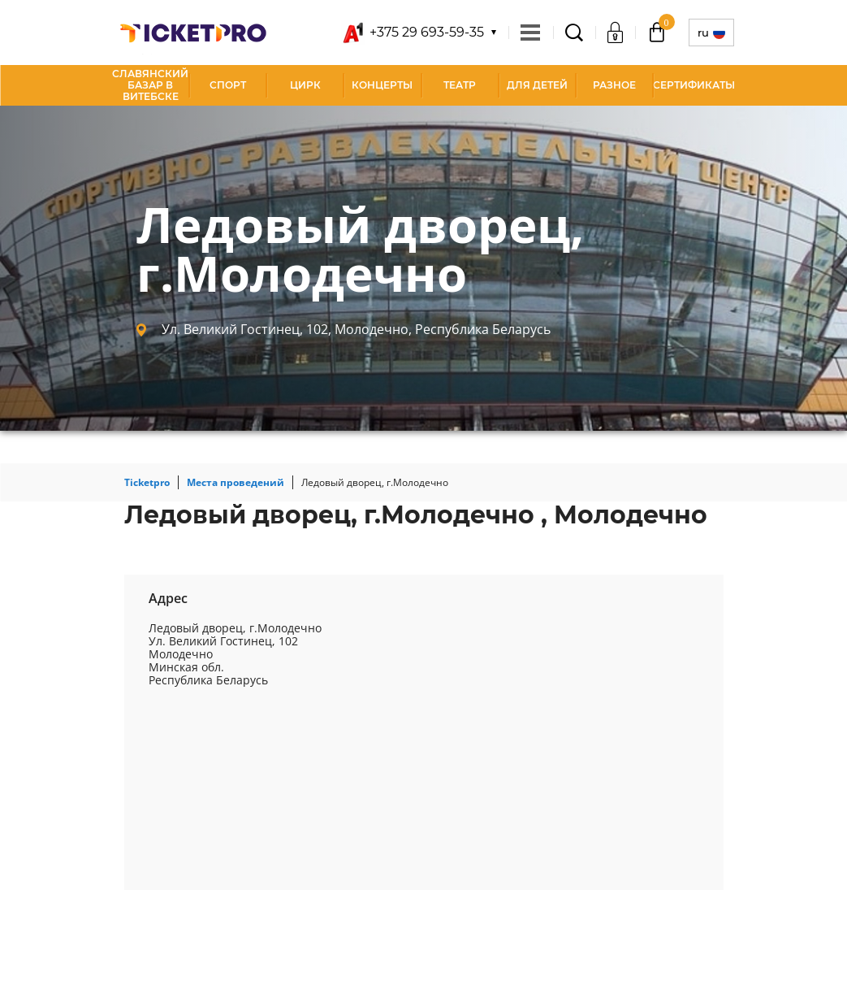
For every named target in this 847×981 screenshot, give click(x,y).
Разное (614, 85)
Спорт (228, 85)
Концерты (382, 85)
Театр (459, 85)
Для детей (537, 85)
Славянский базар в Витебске (150, 84)
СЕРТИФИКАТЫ (694, 85)
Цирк (305, 85)
